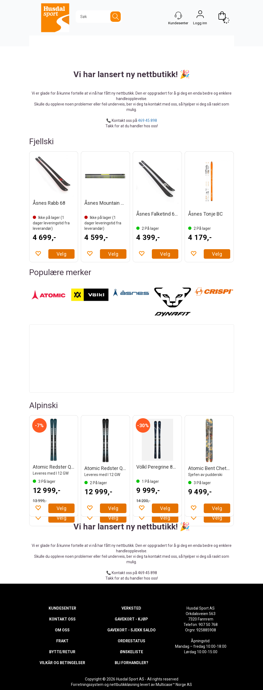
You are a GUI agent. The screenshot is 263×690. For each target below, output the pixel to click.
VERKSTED (131, 608)
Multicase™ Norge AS (174, 684)
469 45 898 (147, 120)
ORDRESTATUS (131, 641)
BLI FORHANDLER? (131, 663)
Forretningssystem (87, 684)
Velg (62, 254)
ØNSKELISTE (131, 652)
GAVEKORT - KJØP (131, 619)
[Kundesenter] (178, 15)
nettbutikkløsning (124, 684)
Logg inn (200, 15)
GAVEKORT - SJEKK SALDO (131, 630)
